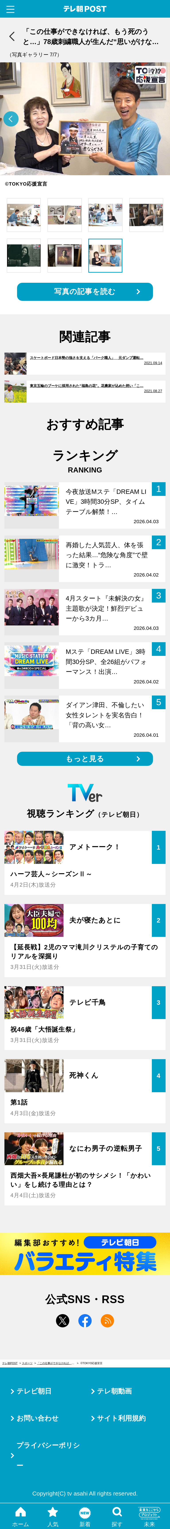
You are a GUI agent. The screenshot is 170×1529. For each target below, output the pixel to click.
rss (107, 1320)
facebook (85, 1320)
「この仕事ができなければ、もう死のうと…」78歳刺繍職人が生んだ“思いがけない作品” (57, 1363)
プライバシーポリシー (48, 1455)
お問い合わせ (38, 1418)
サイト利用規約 (121, 1418)
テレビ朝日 (34, 1391)
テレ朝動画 (114, 1391)
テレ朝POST (85, 9)
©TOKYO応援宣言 (92, 1363)
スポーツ (27, 1363)
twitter (62, 1320)
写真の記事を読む (85, 291)
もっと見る (85, 759)
